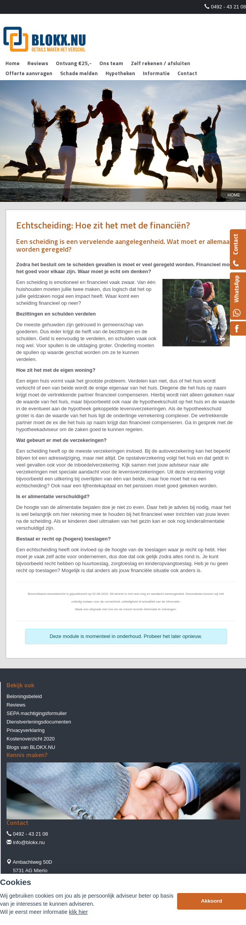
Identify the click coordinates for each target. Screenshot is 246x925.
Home (234, 195)
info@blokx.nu (29, 842)
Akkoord (211, 901)
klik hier (78, 912)
